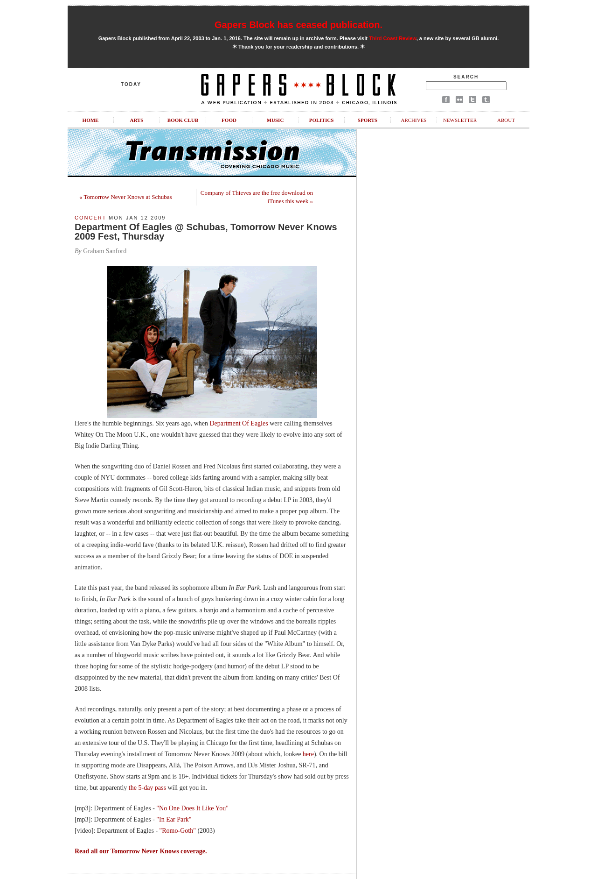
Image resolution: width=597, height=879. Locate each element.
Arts (137, 120)
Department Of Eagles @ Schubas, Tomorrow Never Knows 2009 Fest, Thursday (206, 231)
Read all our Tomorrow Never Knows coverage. (141, 851)
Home (91, 120)
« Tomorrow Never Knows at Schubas (125, 196)
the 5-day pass (147, 787)
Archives (413, 120)
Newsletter (460, 120)
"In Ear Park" (173, 819)
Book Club (182, 120)
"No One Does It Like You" (192, 808)
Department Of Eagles (238, 423)
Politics (321, 120)
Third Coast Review (393, 38)
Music (275, 120)
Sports (367, 120)
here (308, 754)
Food (229, 120)
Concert (90, 217)
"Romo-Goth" (178, 830)
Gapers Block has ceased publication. (298, 25)
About (506, 120)
